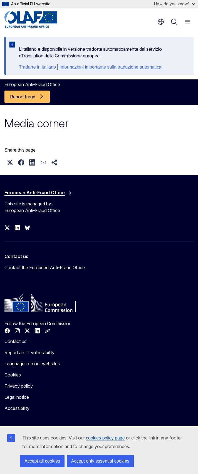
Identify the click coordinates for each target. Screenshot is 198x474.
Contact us (15, 341)
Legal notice (16, 397)
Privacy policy (18, 386)
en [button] (160, 21)
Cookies (12, 375)
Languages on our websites (32, 363)
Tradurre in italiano (37, 67)
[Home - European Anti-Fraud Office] (37, 19)
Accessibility (16, 408)
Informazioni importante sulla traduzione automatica (110, 67)
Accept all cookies (42, 461)
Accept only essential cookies (100, 461)
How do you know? (174, 3)
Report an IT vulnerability (29, 352)
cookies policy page (105, 438)
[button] (10, 162)
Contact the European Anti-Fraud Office (44, 267)
